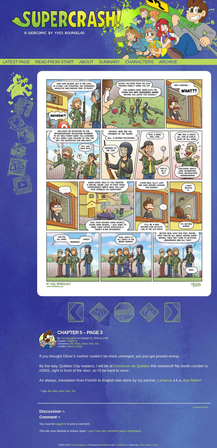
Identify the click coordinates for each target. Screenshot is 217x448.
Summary (109, 61)
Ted (97, 343)
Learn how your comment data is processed (114, 431)
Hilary (77, 343)
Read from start (54, 61)
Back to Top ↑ (152, 445)
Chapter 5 (72, 341)
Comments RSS (200, 407)
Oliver (85, 343)
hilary (55, 391)
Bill (71, 343)
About (86, 61)
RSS (142, 445)
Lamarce (164, 380)
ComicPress (121, 445)
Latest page (16, 61)
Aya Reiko (191, 380)
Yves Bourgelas (69, 338)
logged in (60, 423)
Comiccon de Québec (132, 366)
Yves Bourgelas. (78, 445)
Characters (139, 61)
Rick (91, 343)
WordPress (105, 445)
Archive (168, 62)
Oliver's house (74, 346)
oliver (62, 391)
